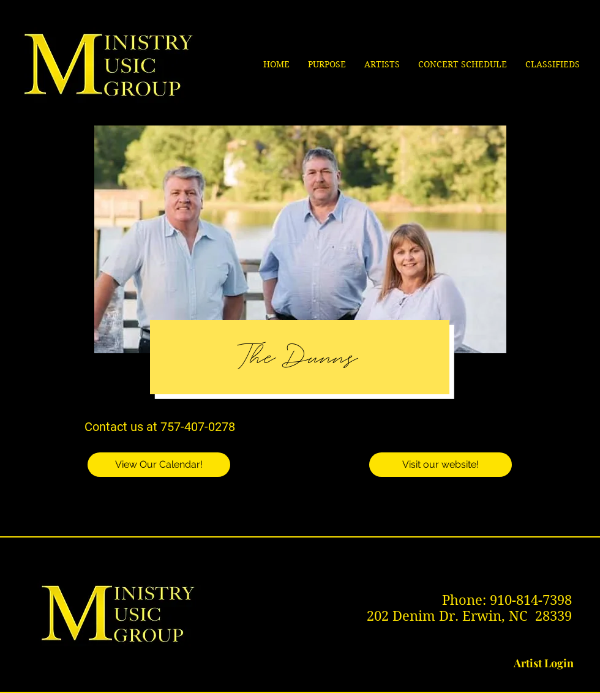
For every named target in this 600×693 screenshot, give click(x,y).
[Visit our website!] (440, 464)
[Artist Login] (543, 663)
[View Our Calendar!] (159, 464)
